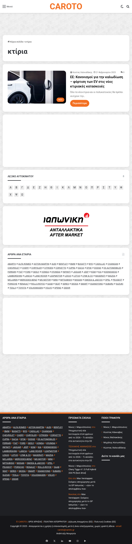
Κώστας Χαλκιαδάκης (82, 72)
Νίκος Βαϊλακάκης (113, 437)
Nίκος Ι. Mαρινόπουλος (79, 427)
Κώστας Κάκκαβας (113, 432)
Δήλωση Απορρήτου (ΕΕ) (80, 521)
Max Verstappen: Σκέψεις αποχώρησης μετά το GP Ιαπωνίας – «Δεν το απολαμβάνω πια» (80, 501)
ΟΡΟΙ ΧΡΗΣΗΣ (35, 521)
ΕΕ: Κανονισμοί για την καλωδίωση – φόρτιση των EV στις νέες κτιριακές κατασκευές (96, 81)
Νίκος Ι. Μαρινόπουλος (115, 427)
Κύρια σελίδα (15, 41)
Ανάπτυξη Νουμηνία (66, 533)
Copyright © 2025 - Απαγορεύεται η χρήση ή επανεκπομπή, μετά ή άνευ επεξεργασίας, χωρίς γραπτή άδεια (62, 526)
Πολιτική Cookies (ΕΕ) (105, 521)
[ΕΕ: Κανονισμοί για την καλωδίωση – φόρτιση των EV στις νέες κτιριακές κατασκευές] (37, 87)
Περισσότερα (80, 103)
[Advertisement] (66, 326)
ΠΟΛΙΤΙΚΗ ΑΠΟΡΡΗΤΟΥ (55, 521)
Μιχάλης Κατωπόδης (114, 442)
